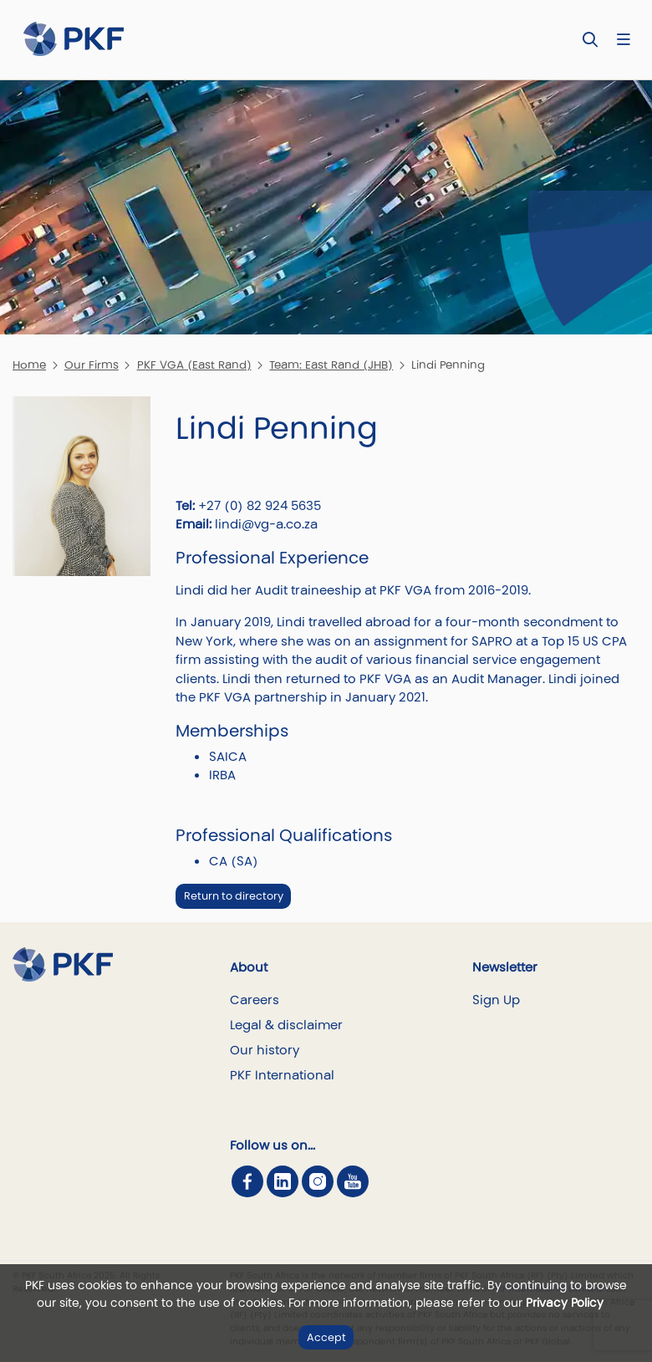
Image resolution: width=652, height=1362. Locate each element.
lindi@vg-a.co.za (266, 524)
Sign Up (496, 999)
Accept (326, 1337)
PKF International (282, 1075)
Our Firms (91, 365)
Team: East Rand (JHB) (331, 365)
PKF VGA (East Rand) (194, 365)
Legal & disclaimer (286, 1024)
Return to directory (233, 896)
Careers (254, 999)
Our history (264, 1049)
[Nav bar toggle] (623, 39)
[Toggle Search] (590, 39)
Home (29, 365)
